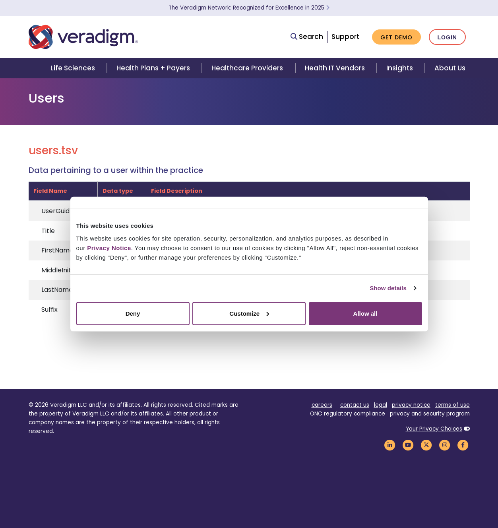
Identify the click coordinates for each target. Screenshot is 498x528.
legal (380, 405)
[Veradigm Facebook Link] (463, 444)
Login (447, 37)
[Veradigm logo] (83, 37)
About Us (449, 68)
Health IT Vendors (335, 68)
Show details (388, 288)
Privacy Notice (109, 247)
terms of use (452, 405)
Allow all (365, 313)
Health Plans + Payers (153, 68)
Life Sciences (72, 68)
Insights (399, 68)
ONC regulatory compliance (347, 413)
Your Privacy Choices (434, 429)
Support (345, 36)
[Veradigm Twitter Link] (426, 444)
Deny (133, 313)
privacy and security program (430, 413)
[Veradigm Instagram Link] (444, 444)
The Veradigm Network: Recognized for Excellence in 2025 (249, 8)
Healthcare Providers (247, 68)
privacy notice (411, 405)
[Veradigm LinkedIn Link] (390, 444)
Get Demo (396, 37)
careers (322, 405)
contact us (354, 405)
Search (307, 36)
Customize (249, 313)
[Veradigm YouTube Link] (408, 444)
